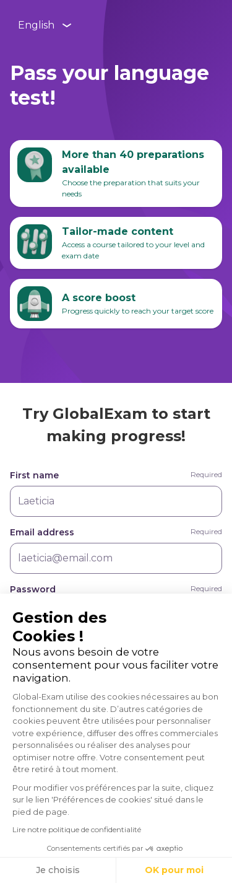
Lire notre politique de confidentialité (76, 829)
